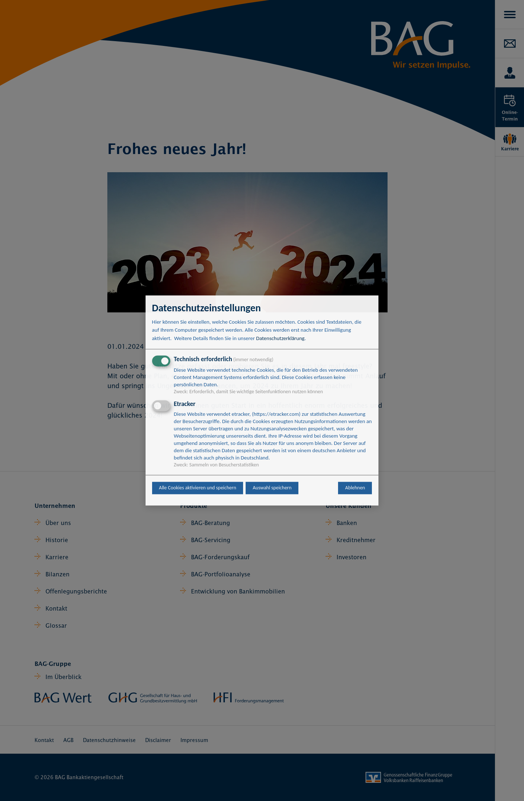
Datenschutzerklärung (280, 338)
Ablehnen (355, 488)
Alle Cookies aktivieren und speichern (197, 488)
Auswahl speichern (272, 488)
